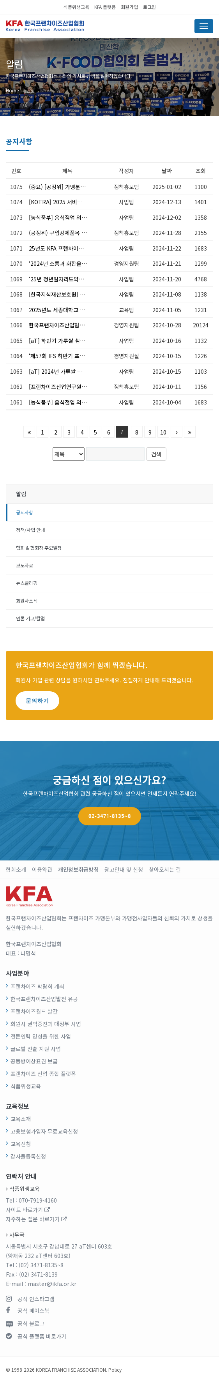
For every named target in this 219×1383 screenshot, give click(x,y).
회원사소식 (26, 600)
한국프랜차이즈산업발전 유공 (44, 999)
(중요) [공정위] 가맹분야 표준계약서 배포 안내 (58, 187)
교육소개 (21, 1119)
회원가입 (129, 7)
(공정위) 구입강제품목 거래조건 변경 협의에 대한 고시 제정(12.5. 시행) (58, 233)
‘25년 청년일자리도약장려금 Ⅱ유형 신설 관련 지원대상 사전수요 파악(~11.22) (58, 279)
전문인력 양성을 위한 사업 (41, 1036)
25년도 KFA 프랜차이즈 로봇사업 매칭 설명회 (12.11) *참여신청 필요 (58, 248)
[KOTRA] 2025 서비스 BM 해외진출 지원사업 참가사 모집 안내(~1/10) (58, 202)
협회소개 (16, 869)
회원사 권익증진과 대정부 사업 (46, 1024)
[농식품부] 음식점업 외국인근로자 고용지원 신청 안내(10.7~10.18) (58, 402)
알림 (30, 90)
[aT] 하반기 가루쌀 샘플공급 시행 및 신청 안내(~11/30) (58, 340)
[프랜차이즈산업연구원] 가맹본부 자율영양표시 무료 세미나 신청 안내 (58, 386)
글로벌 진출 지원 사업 (36, 1049)
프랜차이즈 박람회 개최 (37, 986)
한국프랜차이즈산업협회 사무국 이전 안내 (58, 325)
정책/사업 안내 (30, 529)
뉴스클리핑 (26, 582)
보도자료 (24, 565)
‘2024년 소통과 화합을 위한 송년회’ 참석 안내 (58, 263)
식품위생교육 (76, 7)
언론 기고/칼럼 (30, 618)
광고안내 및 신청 (123, 869)
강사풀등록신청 (28, 1156)
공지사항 (24, 512)
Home (12, 90)
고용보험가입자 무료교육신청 (44, 1131)
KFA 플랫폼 (105, 7)
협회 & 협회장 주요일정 (39, 547)
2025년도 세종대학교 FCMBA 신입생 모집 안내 (58, 310)
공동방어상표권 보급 (34, 1061)
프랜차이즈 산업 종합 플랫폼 (43, 1073)
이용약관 (42, 869)
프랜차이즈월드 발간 (34, 1011)
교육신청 (21, 1144)
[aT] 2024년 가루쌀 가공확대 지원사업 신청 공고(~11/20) (58, 371)
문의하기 (37, 700)
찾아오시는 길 (165, 869)
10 (163, 432)
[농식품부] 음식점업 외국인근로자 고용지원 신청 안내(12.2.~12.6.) (58, 217)
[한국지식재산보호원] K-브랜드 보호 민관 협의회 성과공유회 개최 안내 (58, 294)
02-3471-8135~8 (109, 816)
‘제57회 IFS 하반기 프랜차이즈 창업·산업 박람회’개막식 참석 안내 (58, 356)
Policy (115, 1369)
